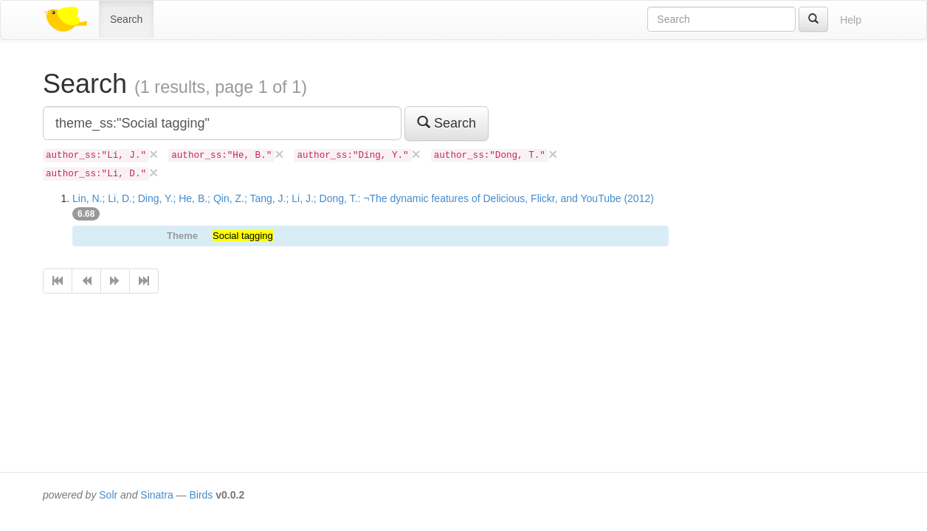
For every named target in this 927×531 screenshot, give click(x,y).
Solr (108, 495)
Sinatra (156, 495)
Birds (201, 495)
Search (126, 19)
